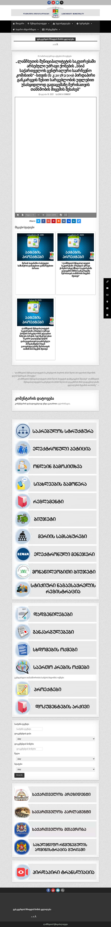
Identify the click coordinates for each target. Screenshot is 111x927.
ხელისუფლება (63, 23)
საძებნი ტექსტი (21, 724)
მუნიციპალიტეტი (38, 23)
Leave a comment (64, 94)
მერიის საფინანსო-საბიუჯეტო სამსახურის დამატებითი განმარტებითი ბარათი (35, 265)
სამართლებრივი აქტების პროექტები (56, 56)
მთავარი (20, 23)
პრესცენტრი (51, 29)
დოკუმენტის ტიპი (22, 734)
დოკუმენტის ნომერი (24, 744)
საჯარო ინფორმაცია (26, 29)
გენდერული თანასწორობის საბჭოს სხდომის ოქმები (39, 678)
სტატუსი (18, 764)
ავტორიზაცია (63, 404)
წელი (17, 753)
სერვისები (84, 23)
